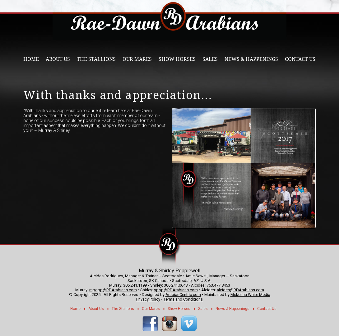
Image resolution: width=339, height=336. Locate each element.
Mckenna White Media (250, 294)
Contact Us (300, 59)
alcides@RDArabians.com (240, 290)
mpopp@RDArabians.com (113, 290)
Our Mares (137, 59)
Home (31, 59)
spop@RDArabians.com (176, 290)
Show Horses (177, 59)
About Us (58, 59)
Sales (210, 59)
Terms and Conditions (183, 299)
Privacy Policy (148, 299)
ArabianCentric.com (183, 294)
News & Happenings (251, 59)
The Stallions (96, 59)
